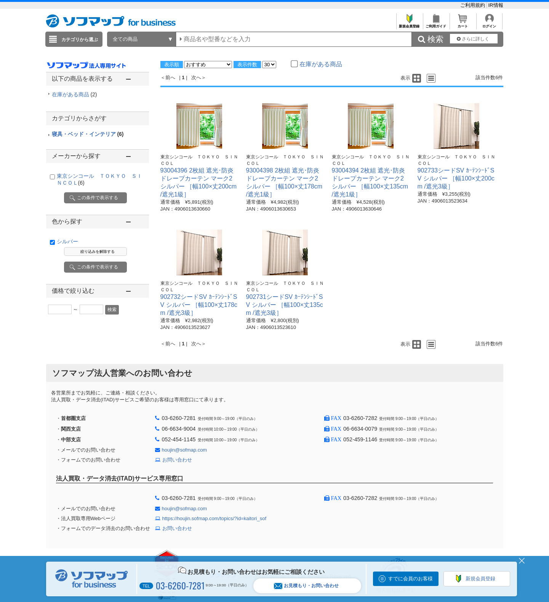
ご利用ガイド (436, 24)
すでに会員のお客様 (410, 578)
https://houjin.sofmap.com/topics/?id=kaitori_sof (214, 518)
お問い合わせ (177, 460)
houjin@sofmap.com (184, 450)
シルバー (67, 241)
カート (462, 24)
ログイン (489, 24)
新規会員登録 (409, 24)
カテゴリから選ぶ (79, 39)
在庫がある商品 (74, 94)
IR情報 (495, 5)
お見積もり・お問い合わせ (306, 586)
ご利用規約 (473, 5)
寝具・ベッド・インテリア (88, 134)
